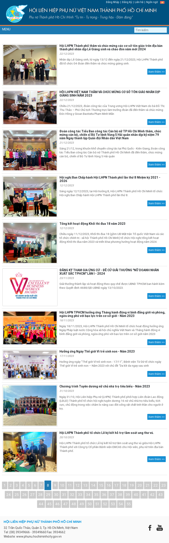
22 (155, 485)
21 (148, 485)
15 (101, 485)
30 (56, 494)
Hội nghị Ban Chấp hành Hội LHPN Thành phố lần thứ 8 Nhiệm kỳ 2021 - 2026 (109, 179)
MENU (6, 29)
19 (132, 485)
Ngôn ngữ (152, 2)
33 (80, 494)
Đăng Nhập (112, 2)
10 (62, 485)
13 (85, 485)
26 (24, 494)
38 (120, 494)
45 (49, 504)
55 (129, 504)
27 (32, 494)
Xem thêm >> (156, 71)
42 (152, 494)
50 (90, 504)
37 (112, 494)
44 (41, 504)
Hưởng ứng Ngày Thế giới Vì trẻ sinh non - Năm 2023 (97, 351)
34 (88, 494)
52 (105, 504)
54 (121, 504)
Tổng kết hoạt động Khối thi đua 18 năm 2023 (92, 224)
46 (57, 504)
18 (124, 485)
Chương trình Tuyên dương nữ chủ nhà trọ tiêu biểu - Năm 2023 (104, 386)
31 (64, 494)
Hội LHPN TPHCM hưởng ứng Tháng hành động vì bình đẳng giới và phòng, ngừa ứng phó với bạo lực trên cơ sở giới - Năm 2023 (112, 314)
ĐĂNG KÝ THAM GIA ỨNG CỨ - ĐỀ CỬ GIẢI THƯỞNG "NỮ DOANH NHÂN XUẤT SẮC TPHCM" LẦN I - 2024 (109, 272)
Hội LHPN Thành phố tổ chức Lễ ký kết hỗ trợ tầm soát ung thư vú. (106, 433)
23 (163, 485)
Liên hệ (139, 2)
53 (113, 504)
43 (160, 494)
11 (70, 485)
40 (136, 494)
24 (8, 494)
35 (96, 494)
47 (65, 504)
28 (40, 494)
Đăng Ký (127, 2)
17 (116, 485)
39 (128, 494)
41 (144, 494)
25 (17, 494)
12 (77, 485)
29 (48, 494)
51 (97, 504)
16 (109, 485)
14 (93, 485)
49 (81, 504)
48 (73, 504)
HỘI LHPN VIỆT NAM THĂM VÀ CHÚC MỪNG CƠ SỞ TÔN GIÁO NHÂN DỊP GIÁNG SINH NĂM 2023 (109, 93)
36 (104, 494)
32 (72, 494)
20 (140, 485)
